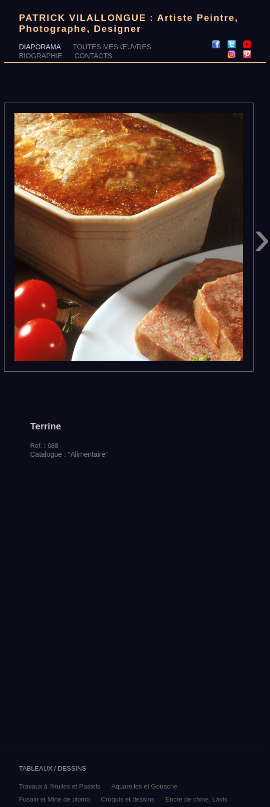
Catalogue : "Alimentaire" (69, 454)
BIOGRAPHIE (40, 56)
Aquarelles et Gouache (144, 786)
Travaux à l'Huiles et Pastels (59, 786)
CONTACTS (93, 56)
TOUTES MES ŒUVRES (112, 47)
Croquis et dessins (127, 799)
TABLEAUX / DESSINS (52, 768)
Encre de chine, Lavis (196, 799)
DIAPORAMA (40, 47)
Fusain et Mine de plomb (54, 799)
